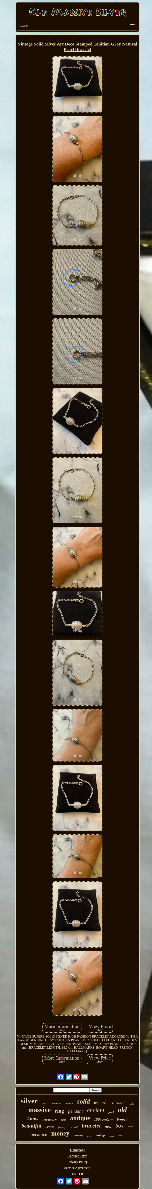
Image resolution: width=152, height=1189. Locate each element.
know (32, 1118)
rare (130, 1127)
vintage (101, 1135)
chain (131, 1104)
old (122, 1110)
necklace (39, 1134)
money (60, 1133)
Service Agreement (77, 1168)
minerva (101, 1102)
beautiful (31, 1126)
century (56, 1103)
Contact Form (77, 1156)
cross (49, 1126)
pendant (75, 1111)
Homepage (77, 1150)
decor (89, 1136)
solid (83, 1101)
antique (80, 1118)
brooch (122, 1119)
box (119, 1126)
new (108, 1126)
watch (45, 1103)
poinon (69, 1103)
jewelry (62, 1127)
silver (29, 1101)
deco (121, 1135)
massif (74, 1127)
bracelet (91, 1125)
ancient (95, 1110)
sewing (78, 1135)
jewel (111, 1112)
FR (81, 1173)
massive (39, 1110)
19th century (103, 1119)
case (63, 1119)
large (112, 1136)
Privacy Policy (77, 1162)
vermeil (118, 1102)
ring (59, 1111)
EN (74, 1173)
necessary (49, 1119)
